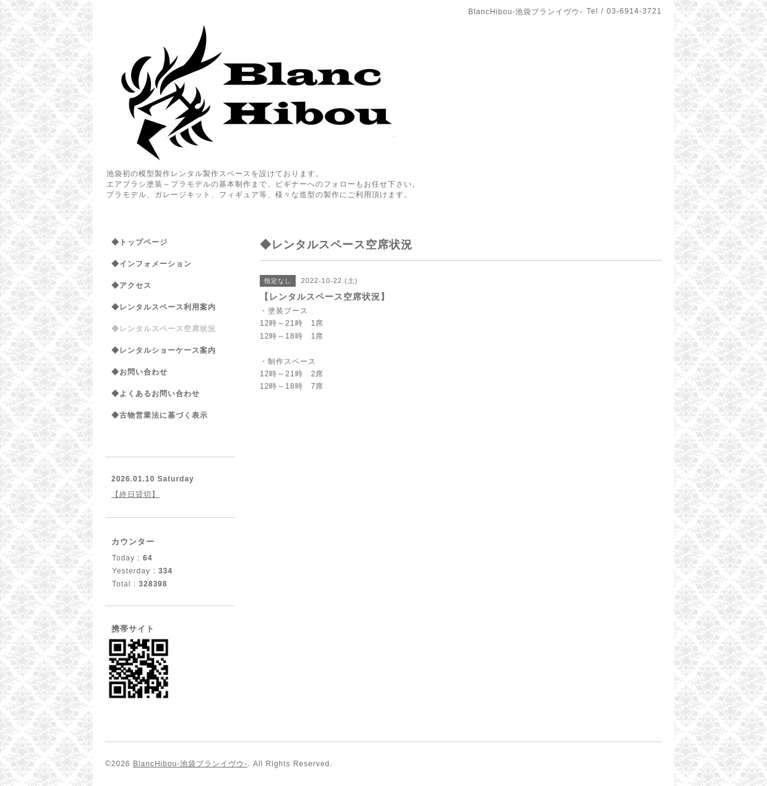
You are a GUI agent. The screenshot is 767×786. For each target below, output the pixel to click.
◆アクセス (131, 285)
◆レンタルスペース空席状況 (163, 328)
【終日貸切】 (135, 494)
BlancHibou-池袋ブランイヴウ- (190, 763)
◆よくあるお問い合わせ (155, 393)
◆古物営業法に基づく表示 (159, 415)
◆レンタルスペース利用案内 (163, 307)
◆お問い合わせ (139, 372)
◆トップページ (139, 242)
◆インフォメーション (151, 264)
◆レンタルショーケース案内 (163, 350)
